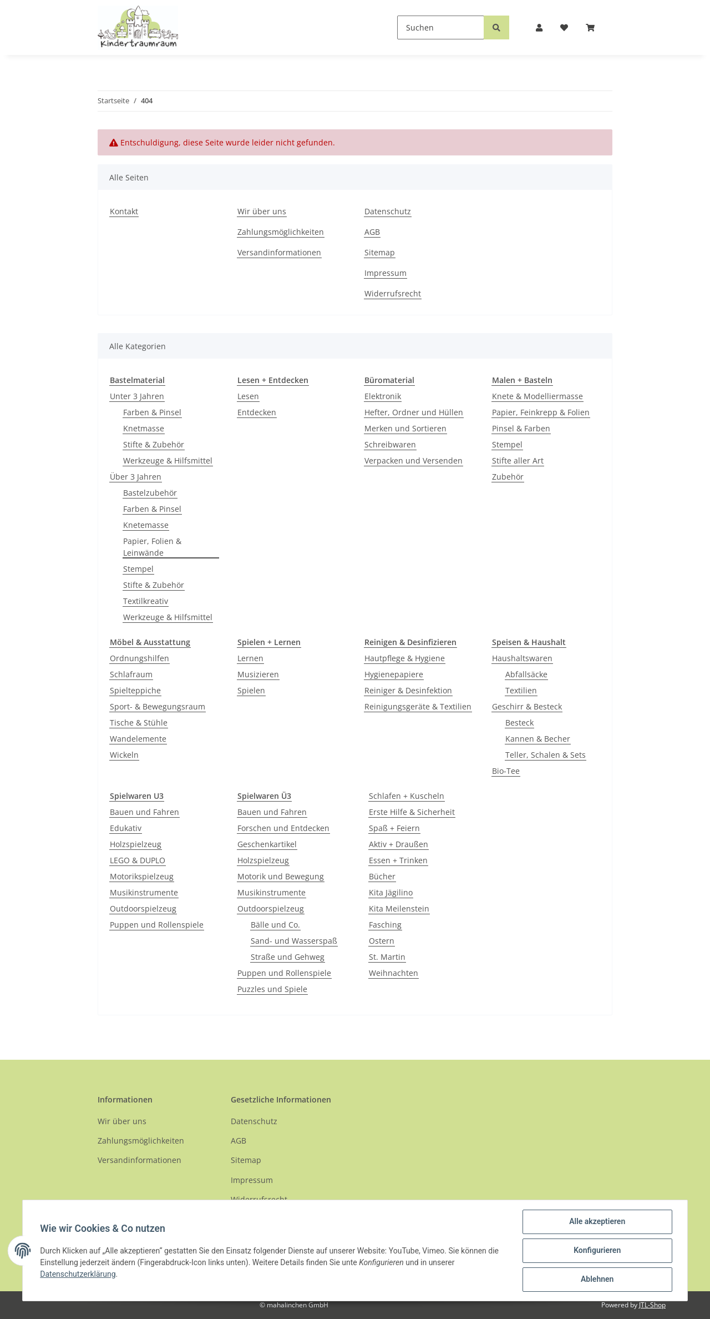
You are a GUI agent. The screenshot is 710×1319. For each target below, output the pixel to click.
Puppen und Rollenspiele (157, 924)
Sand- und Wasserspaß (294, 940)
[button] (539, 27)
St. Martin (387, 957)
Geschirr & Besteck (527, 706)
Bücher (382, 876)
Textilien (521, 690)
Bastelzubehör (150, 492)
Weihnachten (393, 973)
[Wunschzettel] (564, 27)
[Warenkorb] (594, 27)
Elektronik (382, 396)
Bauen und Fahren (144, 812)
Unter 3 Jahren (137, 396)
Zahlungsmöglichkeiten (280, 231)
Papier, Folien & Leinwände (152, 547)
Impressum (385, 273)
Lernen (250, 658)
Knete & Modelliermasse (537, 396)
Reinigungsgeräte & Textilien (417, 706)
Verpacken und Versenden (413, 460)
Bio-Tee (506, 771)
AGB (372, 231)
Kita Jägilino (391, 892)
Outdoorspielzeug (143, 908)
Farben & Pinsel (152, 412)
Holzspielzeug (135, 844)
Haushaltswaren (522, 658)
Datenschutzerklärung (78, 1274)
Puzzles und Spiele (272, 989)
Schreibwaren (390, 444)
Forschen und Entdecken (283, 828)
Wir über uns (261, 211)
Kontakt (124, 211)
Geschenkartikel (267, 844)
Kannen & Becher (537, 738)
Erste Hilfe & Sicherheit (412, 812)
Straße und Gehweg (287, 957)
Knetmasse (143, 428)
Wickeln (124, 754)
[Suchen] (440, 27)
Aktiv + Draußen (398, 844)
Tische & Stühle (139, 722)
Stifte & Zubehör (153, 444)
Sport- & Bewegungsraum (157, 706)
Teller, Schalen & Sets (545, 754)
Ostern (381, 940)
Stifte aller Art (518, 460)
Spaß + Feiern (394, 828)
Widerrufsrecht (392, 293)
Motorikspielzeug (142, 876)
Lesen (248, 396)
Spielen (251, 690)
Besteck (519, 722)
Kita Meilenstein (399, 908)
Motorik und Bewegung (280, 876)
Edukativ (125, 828)
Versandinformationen (279, 252)
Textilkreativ (145, 601)
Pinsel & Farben (521, 428)
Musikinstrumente (144, 892)
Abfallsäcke (526, 674)
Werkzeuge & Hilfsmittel (167, 460)
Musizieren (258, 674)
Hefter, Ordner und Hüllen (413, 412)
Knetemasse (146, 525)
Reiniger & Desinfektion (408, 690)
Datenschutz (387, 211)
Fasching (385, 924)
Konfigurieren (596, 1250)
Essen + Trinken (398, 860)
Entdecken (256, 412)
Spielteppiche (135, 690)
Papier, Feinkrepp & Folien (541, 412)
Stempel (138, 568)
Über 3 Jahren (135, 476)
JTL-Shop (652, 1305)
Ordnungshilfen (139, 658)
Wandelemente (138, 738)
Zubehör (508, 476)
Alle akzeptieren (597, 1221)
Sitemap (379, 252)
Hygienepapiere (393, 674)
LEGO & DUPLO (137, 860)
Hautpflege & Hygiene (404, 658)
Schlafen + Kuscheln (406, 796)
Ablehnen (596, 1279)
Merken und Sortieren (405, 428)
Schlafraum (131, 674)
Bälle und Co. (275, 924)
